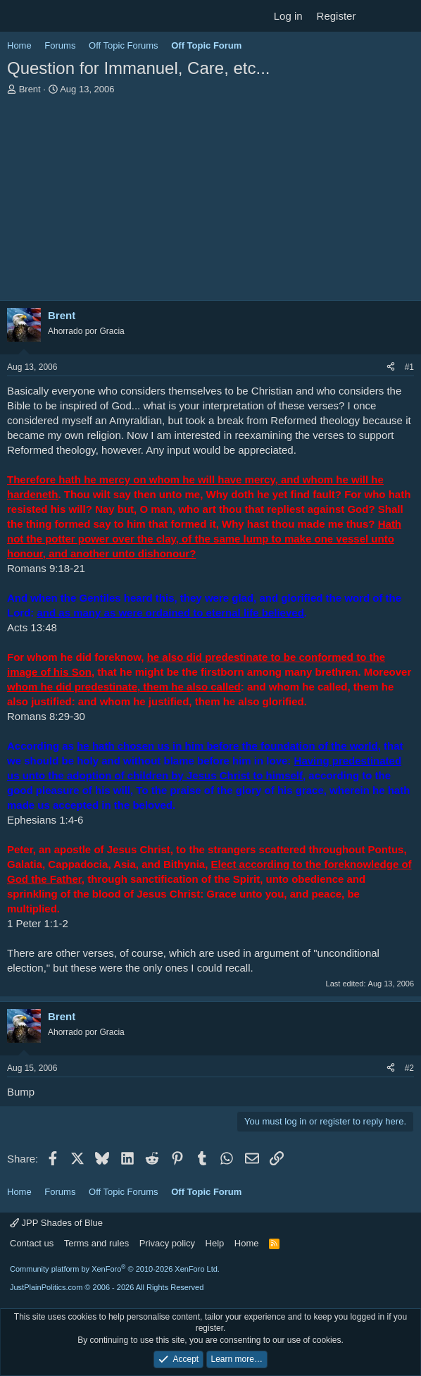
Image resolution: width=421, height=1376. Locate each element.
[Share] (391, 367)
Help (215, 1243)
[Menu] (19, 16)
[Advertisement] (210, 201)
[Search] (404, 16)
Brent (30, 89)
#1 (409, 367)
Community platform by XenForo (115, 1269)
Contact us (32, 1243)
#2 (409, 1068)
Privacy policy (167, 1243)
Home (246, 1243)
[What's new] (376, 16)
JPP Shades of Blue (56, 1222)
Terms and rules (96, 1243)
